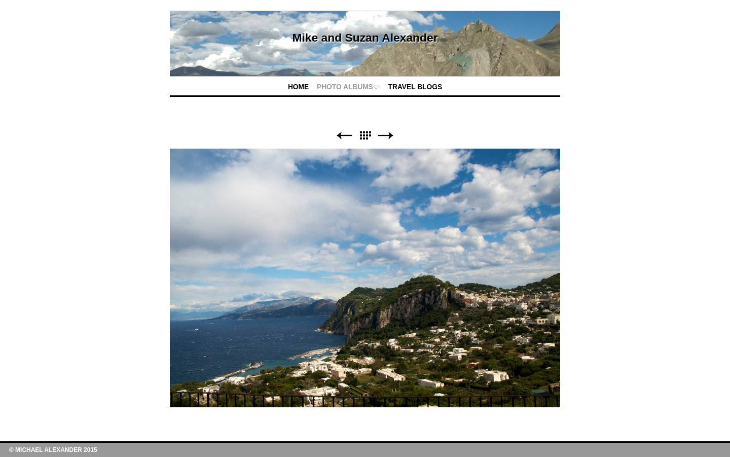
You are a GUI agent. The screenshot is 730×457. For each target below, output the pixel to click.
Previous (344, 135)
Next (385, 135)
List (365, 135)
